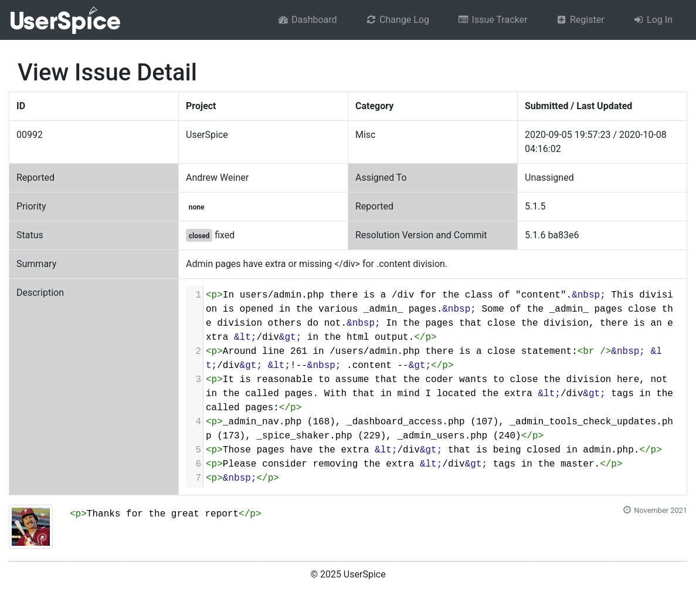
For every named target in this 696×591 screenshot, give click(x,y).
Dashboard (307, 19)
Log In (653, 19)
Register (579, 19)
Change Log (397, 19)
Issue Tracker (492, 19)
